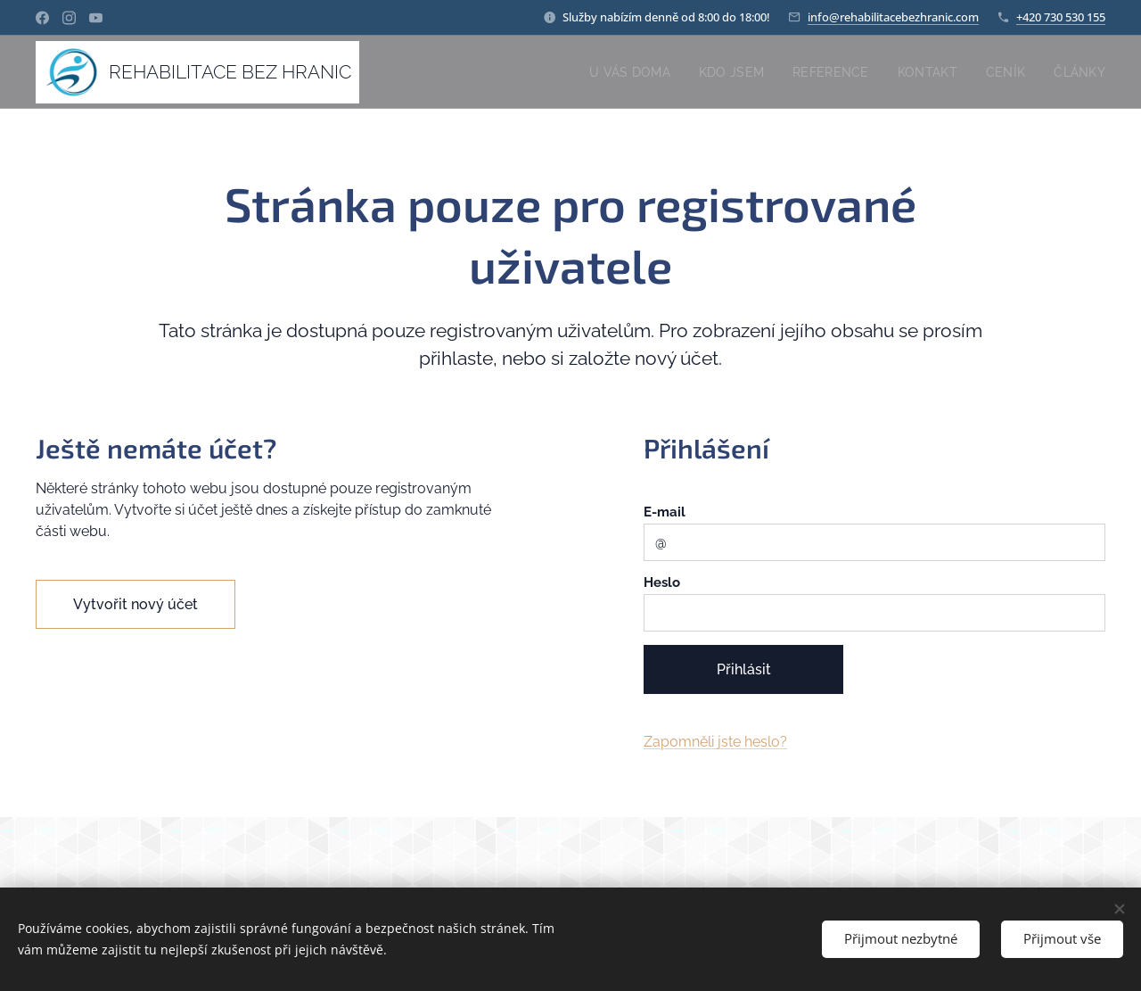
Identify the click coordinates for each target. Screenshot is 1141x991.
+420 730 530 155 (1060, 17)
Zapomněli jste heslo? (715, 741)
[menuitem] (622, 72)
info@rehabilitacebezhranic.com (893, 17)
